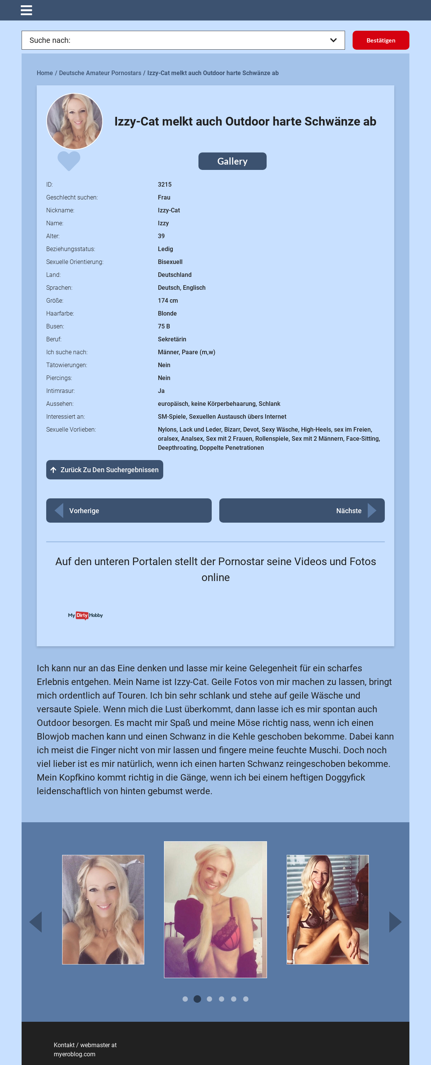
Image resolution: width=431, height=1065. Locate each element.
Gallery (232, 161)
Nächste (349, 511)
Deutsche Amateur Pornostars (100, 73)
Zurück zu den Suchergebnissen (105, 470)
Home (45, 73)
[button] (215, 10)
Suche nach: (183, 40)
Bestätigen (381, 40)
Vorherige (84, 511)
